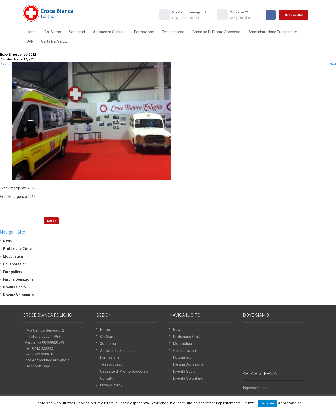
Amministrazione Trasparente (272, 32)
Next (333, 64)
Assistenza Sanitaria (109, 32)
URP (30, 41)
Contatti (106, 378)
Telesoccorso (173, 32)
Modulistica (13, 256)
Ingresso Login (255, 388)
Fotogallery (12, 272)
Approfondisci (290, 403)
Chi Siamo (52, 32)
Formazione (144, 32)
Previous (6, 64)
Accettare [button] (267, 403)
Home (31, 32)
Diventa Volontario (18, 295)
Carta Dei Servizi (54, 41)
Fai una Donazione (18, 279)
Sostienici (77, 32)
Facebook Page (37, 366)
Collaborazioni (15, 264)
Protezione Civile (17, 249)
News (7, 241)
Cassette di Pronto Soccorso (216, 32)
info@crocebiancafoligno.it (47, 360)
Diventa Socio (14, 287)
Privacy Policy (111, 385)
